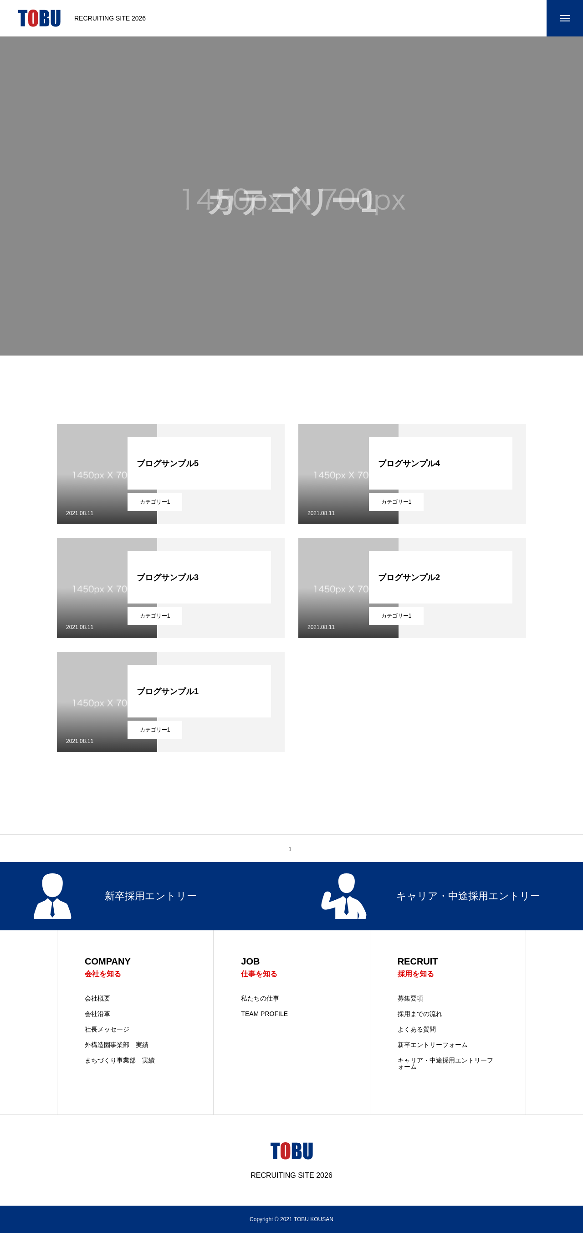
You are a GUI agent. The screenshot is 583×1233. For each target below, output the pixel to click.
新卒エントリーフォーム (433, 1045)
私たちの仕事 (260, 998)
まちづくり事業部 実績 (120, 1060)
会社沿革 (97, 1014)
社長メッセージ (107, 1029)
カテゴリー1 (155, 502)
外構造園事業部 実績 (116, 1045)
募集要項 (410, 998)
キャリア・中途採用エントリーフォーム (445, 1063)
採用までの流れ (420, 1014)
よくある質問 (417, 1029)
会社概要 (97, 998)
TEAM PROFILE (264, 1014)
